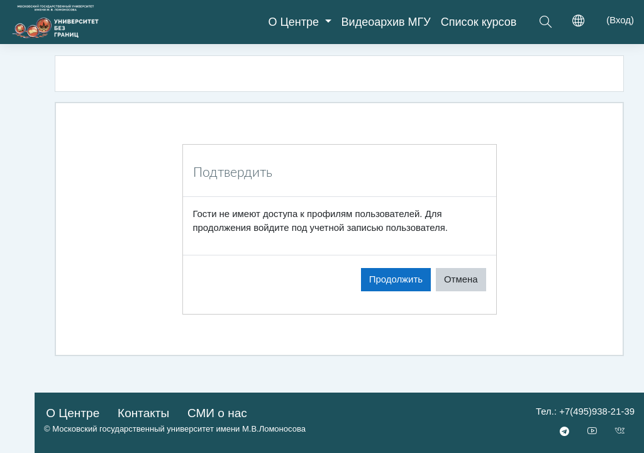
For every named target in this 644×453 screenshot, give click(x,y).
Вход (620, 19)
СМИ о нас (217, 413)
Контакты (143, 413)
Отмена (460, 279)
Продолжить (396, 279)
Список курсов (479, 22)
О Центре (295, 22)
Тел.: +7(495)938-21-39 (585, 411)
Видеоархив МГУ (386, 22)
